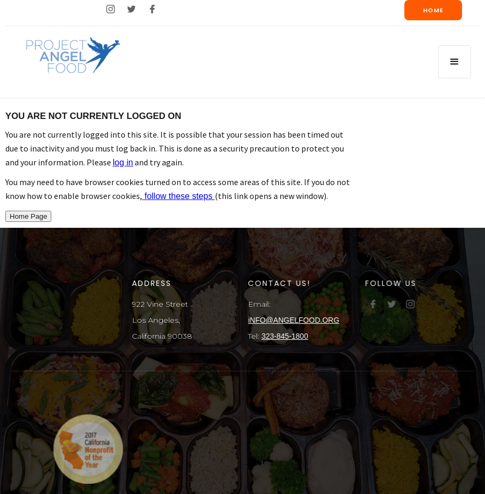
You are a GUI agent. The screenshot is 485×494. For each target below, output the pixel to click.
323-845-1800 (285, 336)
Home (433, 10)
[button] (454, 61)
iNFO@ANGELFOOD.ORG (294, 320)
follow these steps (178, 196)
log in (123, 162)
